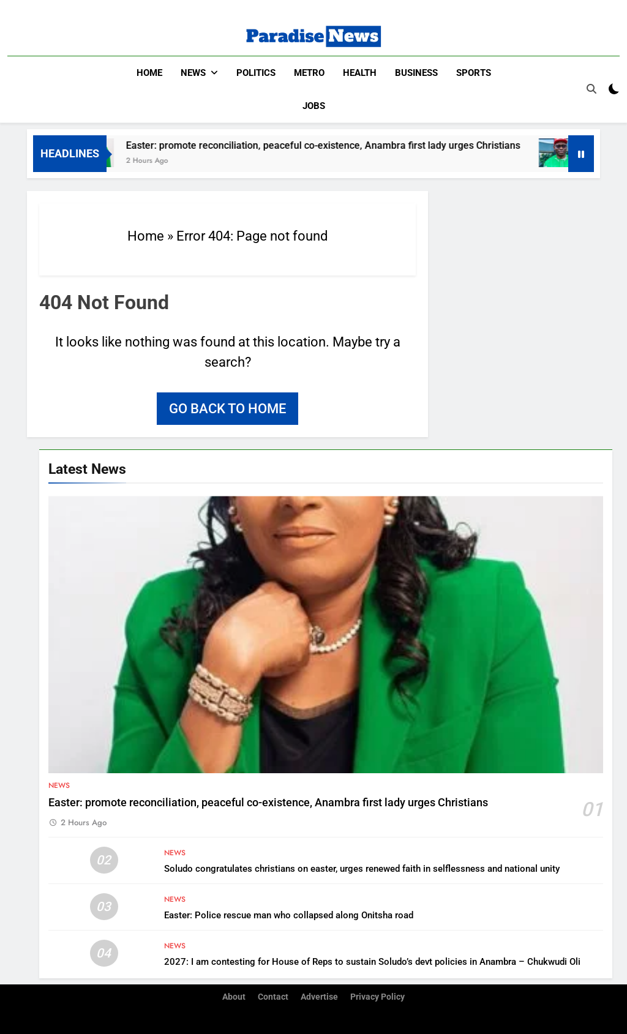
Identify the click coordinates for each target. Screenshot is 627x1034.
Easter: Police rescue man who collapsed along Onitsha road (288, 914)
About (234, 996)
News (193, 72)
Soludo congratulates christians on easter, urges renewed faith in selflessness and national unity (362, 868)
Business (416, 72)
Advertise (319, 996)
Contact (273, 996)
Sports (473, 72)
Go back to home (227, 408)
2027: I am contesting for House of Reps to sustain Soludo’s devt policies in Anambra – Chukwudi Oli (372, 961)
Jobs (313, 105)
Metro (309, 72)
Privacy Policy (377, 996)
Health (360, 72)
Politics (256, 72)
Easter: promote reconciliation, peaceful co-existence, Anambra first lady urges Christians (339, 145)
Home (149, 72)
